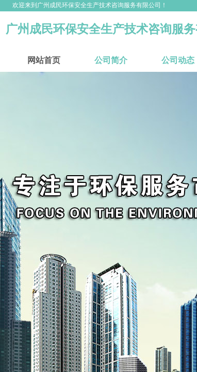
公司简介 (110, 60)
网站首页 (43, 60)
